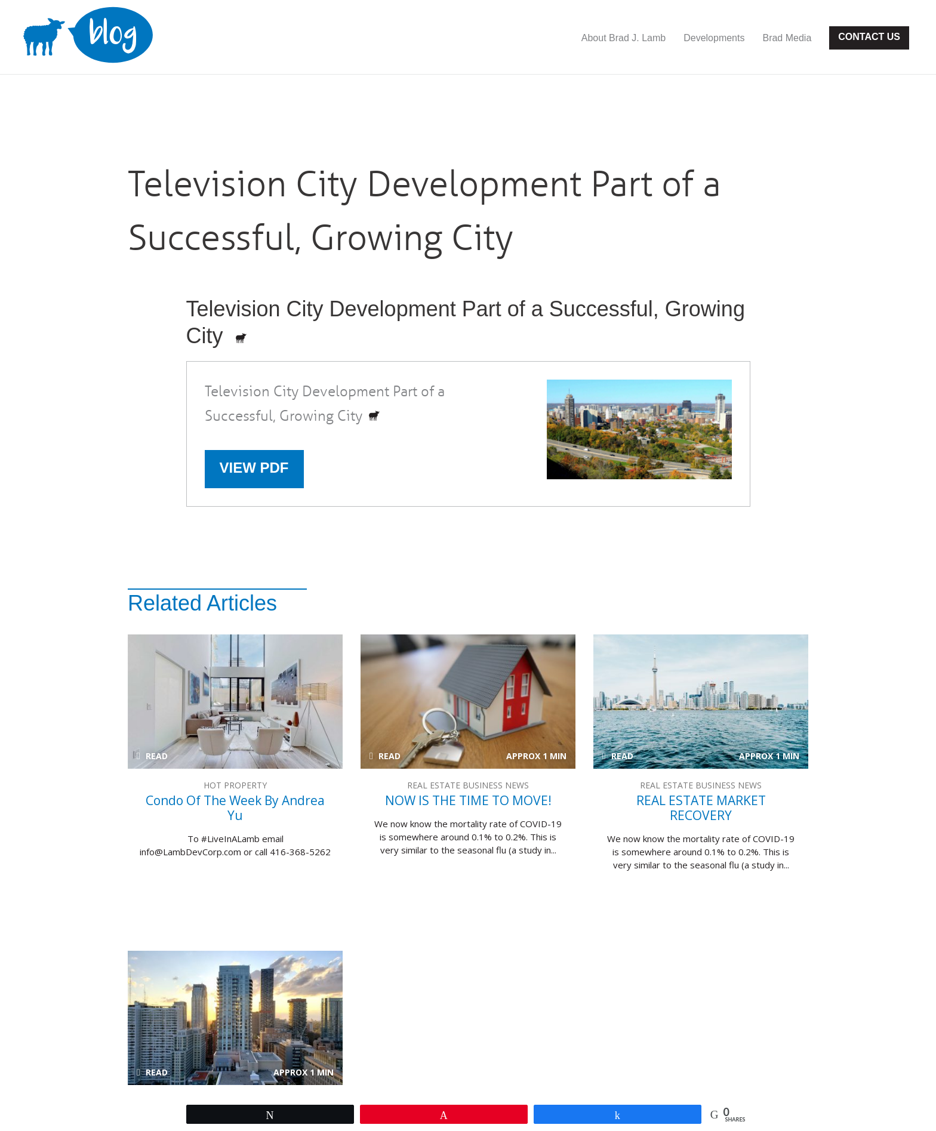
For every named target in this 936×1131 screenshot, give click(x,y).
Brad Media (786, 38)
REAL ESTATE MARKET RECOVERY (700, 701)
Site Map (406, 1093)
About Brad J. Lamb (623, 38)
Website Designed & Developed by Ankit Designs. (544, 1073)
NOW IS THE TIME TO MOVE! (468, 701)
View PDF (254, 468)
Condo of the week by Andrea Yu (235, 701)
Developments (713, 38)
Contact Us (869, 37)
